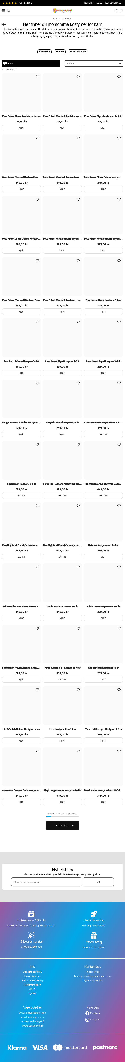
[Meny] (3, 10)
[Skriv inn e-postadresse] (46, 881)
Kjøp (22, 127)
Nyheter (32, 993)
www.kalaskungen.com (32, 1017)
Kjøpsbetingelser (32, 976)
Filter (8, 63)
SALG (99, 3)
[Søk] (8, 10)
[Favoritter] (116, 10)
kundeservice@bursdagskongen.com (92, 976)
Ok (98, 881)
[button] (94, 63)
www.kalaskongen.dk (32, 1025)
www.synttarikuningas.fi (32, 1021)
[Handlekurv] (121, 10)
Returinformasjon (32, 985)
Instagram (95, 1019)
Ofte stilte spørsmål (32, 972)
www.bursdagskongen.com (32, 1012)
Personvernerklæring (32, 980)
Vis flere (65, 825)
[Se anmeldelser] (17, 3)
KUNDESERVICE (113, 3)
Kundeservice (93, 972)
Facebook (95, 1013)
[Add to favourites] (37, 76)
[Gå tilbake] (4, 24)
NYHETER (89, 3)
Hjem (55, 18)
